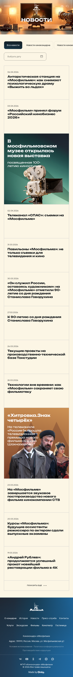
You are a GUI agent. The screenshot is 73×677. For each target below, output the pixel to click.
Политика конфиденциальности (49, 646)
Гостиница (61, 625)
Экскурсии (22, 625)
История (23, 618)
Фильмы (35, 625)
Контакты (64, 618)
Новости (35, 618)
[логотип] (36, 6)
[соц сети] (20, 659)
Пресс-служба (49, 618)
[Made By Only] (36, 672)
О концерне (10, 618)
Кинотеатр (47, 625)
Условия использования (20, 646)
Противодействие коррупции (37, 650)
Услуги (10, 625)
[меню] (7, 6)
